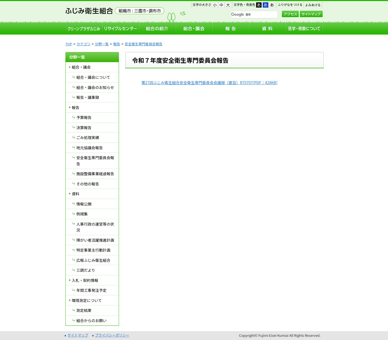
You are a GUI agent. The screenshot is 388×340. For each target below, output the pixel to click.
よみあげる (313, 5)
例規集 (82, 213)
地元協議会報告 (89, 147)
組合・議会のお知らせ (95, 87)
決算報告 (83, 127)
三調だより (85, 270)
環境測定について (87, 300)
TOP (68, 43)
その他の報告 (87, 183)
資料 (75, 193)
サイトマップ (311, 14)
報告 (116, 43)
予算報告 (83, 117)
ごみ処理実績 (87, 137)
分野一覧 (102, 43)
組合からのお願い (91, 320)
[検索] (247, 15)
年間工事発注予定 (91, 290)
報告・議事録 (87, 97)
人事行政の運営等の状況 (95, 227)
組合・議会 (81, 67)
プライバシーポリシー (112, 335)
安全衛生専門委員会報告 (143, 43)
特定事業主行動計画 (93, 250)
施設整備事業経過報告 (95, 173)
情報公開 (83, 204)
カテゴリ (83, 43)
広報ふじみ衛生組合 (93, 260)
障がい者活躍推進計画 (95, 240)
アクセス (290, 14)
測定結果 (83, 310)
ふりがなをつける (290, 4)
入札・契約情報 (85, 280)
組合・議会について (93, 77)
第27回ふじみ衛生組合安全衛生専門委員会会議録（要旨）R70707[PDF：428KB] (209, 82)
